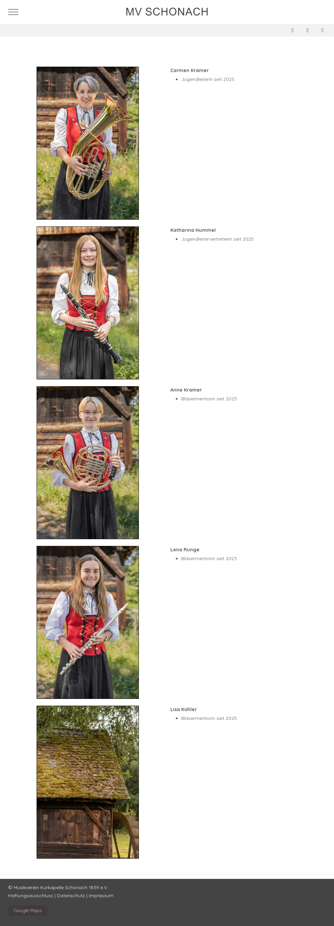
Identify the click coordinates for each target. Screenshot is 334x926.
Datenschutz (71, 895)
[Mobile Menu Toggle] (13, 12)
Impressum (101, 895)
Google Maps (28, 910)
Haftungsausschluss (30, 895)
